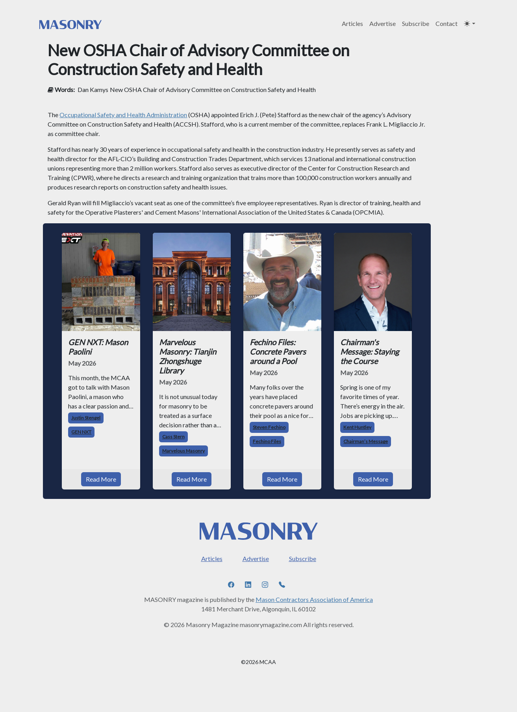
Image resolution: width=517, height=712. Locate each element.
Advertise (382, 23)
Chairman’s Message (365, 441)
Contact (446, 23)
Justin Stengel (85, 418)
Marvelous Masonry (183, 451)
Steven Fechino (269, 427)
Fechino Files (267, 441)
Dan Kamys (93, 89)
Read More (101, 479)
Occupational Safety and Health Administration (123, 114)
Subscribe (415, 23)
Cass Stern (173, 437)
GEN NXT (81, 432)
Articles (352, 23)
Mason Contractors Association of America (314, 599)
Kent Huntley (357, 427)
